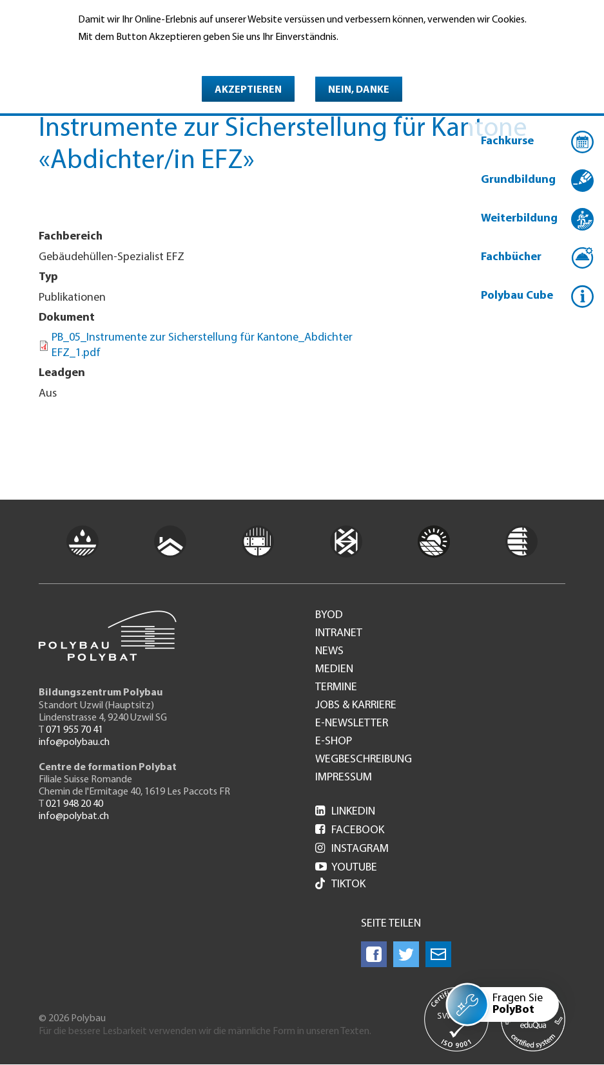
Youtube (346, 868)
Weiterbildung (519, 218)
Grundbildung (518, 180)
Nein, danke (358, 90)
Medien (334, 669)
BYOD (329, 615)
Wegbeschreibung (363, 760)
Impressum (343, 778)
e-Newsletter (351, 724)
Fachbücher (511, 257)
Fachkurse (507, 141)
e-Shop (333, 742)
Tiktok (340, 885)
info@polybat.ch (74, 816)
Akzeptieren (248, 90)
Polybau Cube (517, 296)
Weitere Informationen (134, 56)
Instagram (352, 849)
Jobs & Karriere (355, 706)
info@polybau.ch (74, 742)
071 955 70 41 (74, 730)
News (329, 651)
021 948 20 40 (74, 804)
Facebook (349, 830)
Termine (336, 687)
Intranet (338, 633)
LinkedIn (345, 812)
